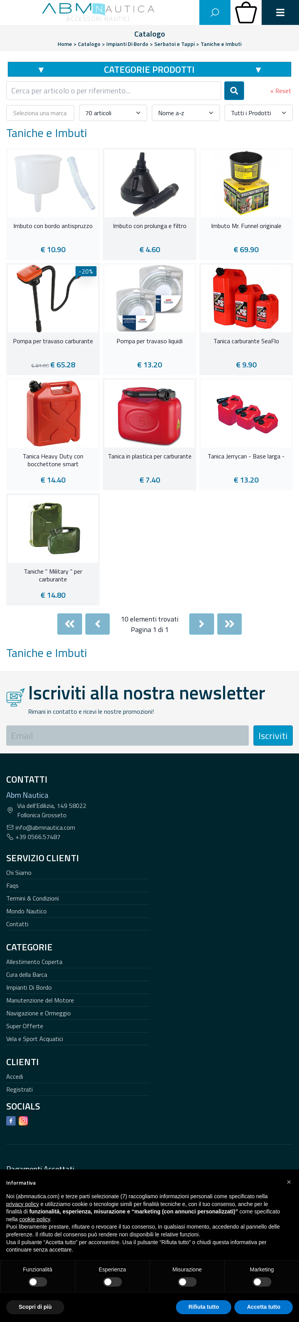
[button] (289, 1182)
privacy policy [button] (22, 1204)
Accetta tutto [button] (263, 1307)
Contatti (17, 924)
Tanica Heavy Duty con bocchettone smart (53, 460)
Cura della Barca (26, 974)
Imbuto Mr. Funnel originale (246, 226)
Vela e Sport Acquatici (34, 1038)
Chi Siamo (19, 872)
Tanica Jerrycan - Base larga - (246, 456)
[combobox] (113, 90)
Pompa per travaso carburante (53, 341)
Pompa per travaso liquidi (149, 341)
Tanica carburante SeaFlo (246, 341)
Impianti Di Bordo (29, 987)
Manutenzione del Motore (40, 1000)
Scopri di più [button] (35, 1307)
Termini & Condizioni (32, 898)
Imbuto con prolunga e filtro (149, 226)
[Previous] (97, 624)
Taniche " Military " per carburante (53, 575)
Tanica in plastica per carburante (150, 456)
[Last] (229, 624)
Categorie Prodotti (149, 69)
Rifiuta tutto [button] (203, 1307)
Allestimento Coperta (34, 961)
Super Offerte (24, 1026)
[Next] (201, 624)
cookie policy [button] (34, 1219)
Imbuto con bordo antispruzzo (53, 226)
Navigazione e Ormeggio (38, 1013)
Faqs (12, 885)
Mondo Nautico (26, 911)
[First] (69, 624)
